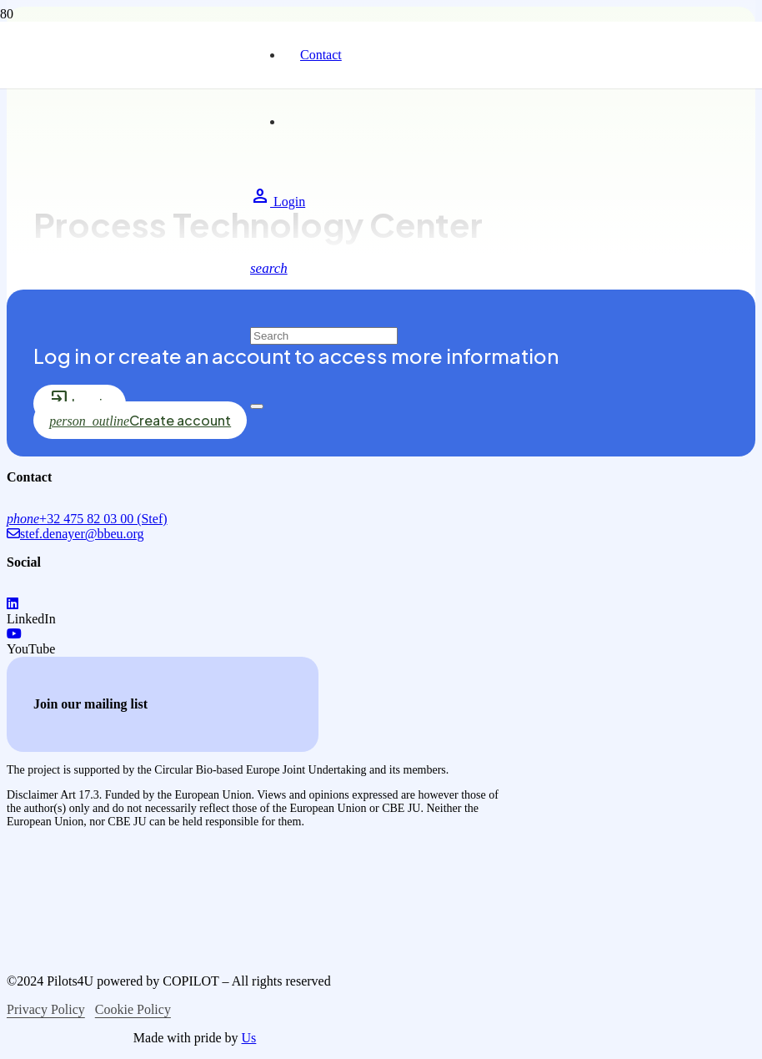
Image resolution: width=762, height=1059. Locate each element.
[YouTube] (14, 634)
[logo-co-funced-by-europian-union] (140, 896)
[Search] (324, 336)
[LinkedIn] (12, 604)
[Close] (256, 406)
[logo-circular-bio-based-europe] (94, 1036)
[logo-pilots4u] (125, 277)
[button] (269, 268)
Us (249, 1038)
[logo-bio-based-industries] (147, 953)
